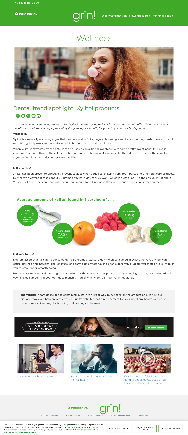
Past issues (143, 416)
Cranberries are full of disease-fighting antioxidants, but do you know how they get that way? (145, 380)
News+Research (139, 15)
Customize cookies (119, 428)
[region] (94, 428)
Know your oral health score (35, 376)
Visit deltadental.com (27, 3)
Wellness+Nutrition (114, 15)
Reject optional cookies (145, 428)
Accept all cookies (170, 428)
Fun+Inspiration (163, 15)
